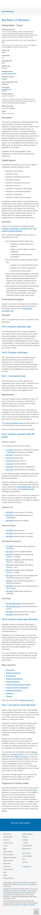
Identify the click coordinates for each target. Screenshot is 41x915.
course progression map (14, 423)
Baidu (35, 827)
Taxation (9, 696)
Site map (24, 862)
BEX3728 (9, 575)
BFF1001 (9, 455)
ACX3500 (9, 546)
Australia (4, 79)
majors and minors (27, 700)
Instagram (5, 827)
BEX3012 (9, 606)
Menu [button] (3, 4)
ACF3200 (23, 489)
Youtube (31, 827)
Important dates (7, 837)
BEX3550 (9, 536)
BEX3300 (9, 520)
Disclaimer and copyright (19, 891)
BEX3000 (9, 512)
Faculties (24, 837)
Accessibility (6, 891)
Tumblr (26, 827)
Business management (14, 679)
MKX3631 (9, 614)
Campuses (25, 840)
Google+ (22, 827)
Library (5, 846)
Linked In (9, 827)
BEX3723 (9, 560)
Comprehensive (6, 89)
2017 (32, 40)
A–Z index (25, 843)
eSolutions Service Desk (19, 884)
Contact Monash (27, 846)
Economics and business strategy (18, 685)
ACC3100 (27, 487)
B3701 (35, 790)
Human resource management (17, 687)
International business (14, 690)
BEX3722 (9, 554)
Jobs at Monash (8, 851)
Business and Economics (9, 73)
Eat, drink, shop (7, 843)
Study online (6, 863)
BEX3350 (9, 530)
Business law (11, 676)
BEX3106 (17, 603)
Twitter (14, 827)
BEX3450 (9, 533)
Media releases (26, 848)
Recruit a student (8, 854)
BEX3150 (9, 515)
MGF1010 (9, 467)
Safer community (8, 860)
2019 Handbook (8, 11)
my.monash (6, 866)
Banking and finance (13, 673)
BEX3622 (9, 551)
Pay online (6, 840)
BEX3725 (9, 570)
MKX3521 (9, 591)
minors (25, 757)
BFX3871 (9, 581)
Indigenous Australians (10, 857)
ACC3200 (30, 489)
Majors (17, 757)
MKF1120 (9, 470)
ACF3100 (20, 487)
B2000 (4, 84)
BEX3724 (9, 565)
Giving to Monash (8, 878)
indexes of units (17, 754)
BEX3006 (9, 603)
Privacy (29, 891)
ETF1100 (9, 464)
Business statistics (13, 682)
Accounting (10, 670)
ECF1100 (9, 461)
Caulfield (11, 108)
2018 (29, 40)
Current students (8, 869)
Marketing (9, 693)
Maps (4, 848)
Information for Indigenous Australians (25, 905)
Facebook (18, 827)
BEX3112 (17, 606)
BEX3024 (9, 612)
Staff (4, 872)
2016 (3, 42)
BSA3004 (9, 586)
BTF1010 (9, 458)
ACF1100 (9, 450)
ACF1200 (11, 452)
